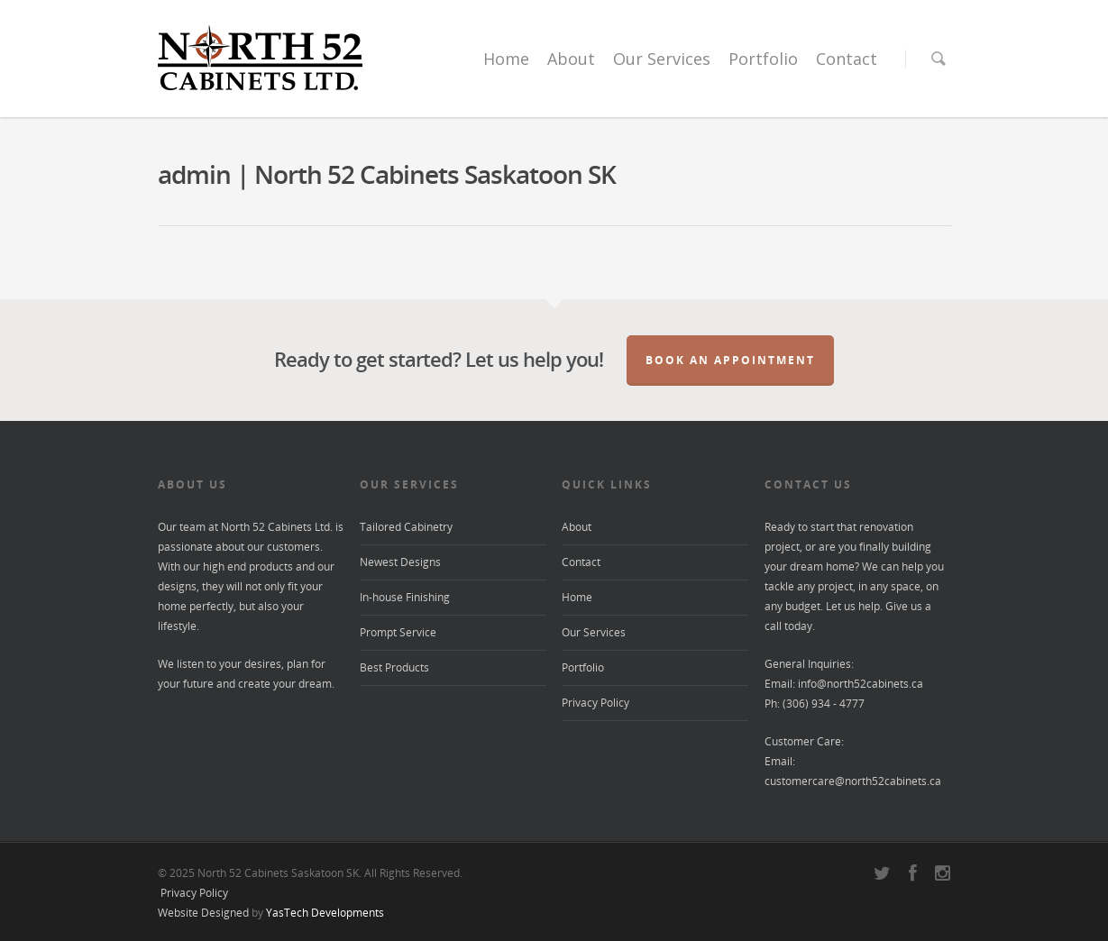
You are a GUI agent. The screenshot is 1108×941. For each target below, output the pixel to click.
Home (506, 58)
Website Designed (203, 912)
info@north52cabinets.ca (860, 683)
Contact (846, 58)
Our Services (661, 58)
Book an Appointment (730, 360)
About (571, 58)
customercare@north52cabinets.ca (853, 781)
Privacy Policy (595, 702)
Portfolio (763, 58)
